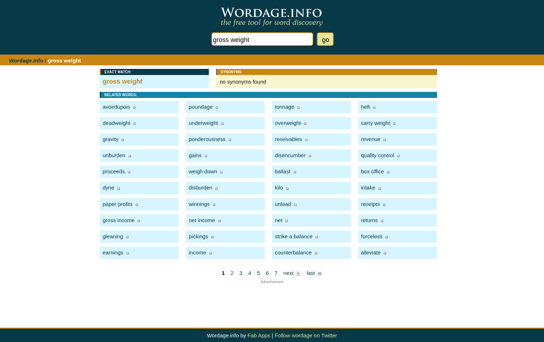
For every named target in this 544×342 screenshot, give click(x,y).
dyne (108, 187)
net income (202, 220)
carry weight (375, 123)
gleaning (113, 236)
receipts (370, 204)
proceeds (114, 171)
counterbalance (293, 252)
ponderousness (207, 139)
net (278, 220)
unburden (114, 155)
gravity (110, 139)
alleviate (371, 252)
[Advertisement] (272, 300)
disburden (200, 187)
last (314, 273)
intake (368, 187)
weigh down (203, 171)
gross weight (122, 81)
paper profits (117, 204)
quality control (377, 155)
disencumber (290, 155)
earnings (113, 252)
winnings (199, 204)
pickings (198, 236)
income (197, 252)
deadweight (116, 123)
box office (372, 171)
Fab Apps (259, 335)
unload (283, 204)
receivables (288, 139)
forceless (372, 236)
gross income (119, 220)
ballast (282, 171)
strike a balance (294, 236)
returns (369, 220)
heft (365, 107)
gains (195, 155)
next (292, 273)
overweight (288, 123)
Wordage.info (26, 60)
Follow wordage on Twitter (306, 335)
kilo (279, 187)
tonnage (284, 107)
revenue (370, 139)
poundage (201, 107)
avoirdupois (116, 107)
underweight (203, 123)
